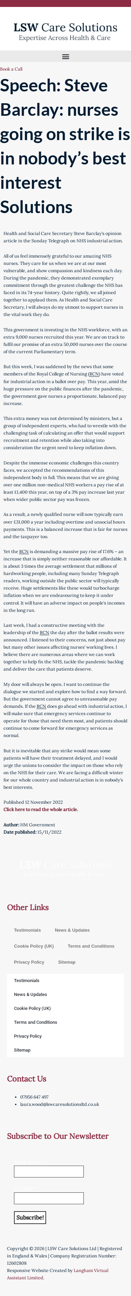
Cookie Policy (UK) (34, 946)
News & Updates (72, 930)
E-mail (24, 1188)
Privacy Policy (29, 962)
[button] (65, 56)
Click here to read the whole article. (40, 809)
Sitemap (66, 962)
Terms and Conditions (91, 946)
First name (28, 1161)
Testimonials (27, 930)
